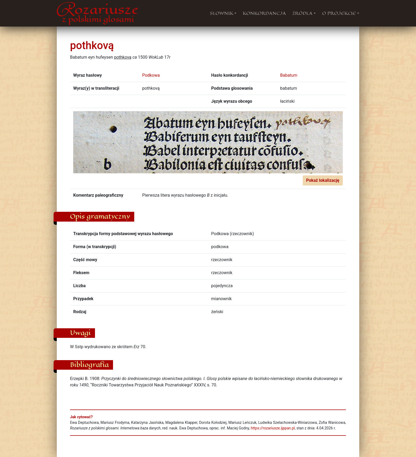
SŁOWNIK (221, 13)
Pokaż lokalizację (322, 180)
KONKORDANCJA (264, 13)
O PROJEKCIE (339, 13)
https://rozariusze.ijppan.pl (273, 428)
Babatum (288, 75)
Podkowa (151, 75)
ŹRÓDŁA (302, 13)
